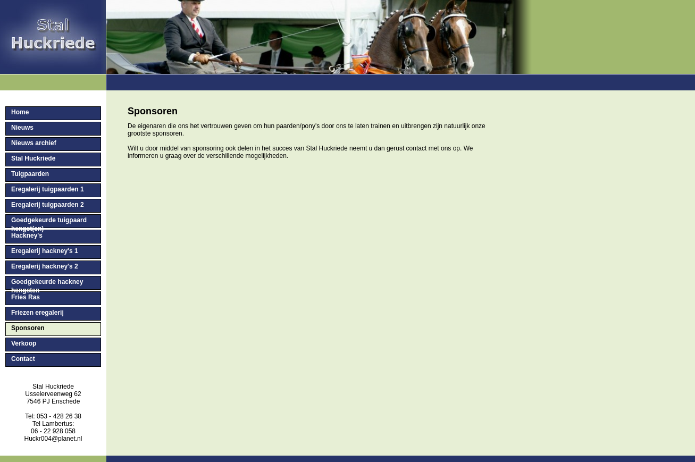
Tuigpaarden (30, 174)
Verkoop (23, 343)
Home (20, 112)
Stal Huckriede (33, 158)
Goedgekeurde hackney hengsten (47, 284)
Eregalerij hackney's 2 (44, 266)
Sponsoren (28, 328)
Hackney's (27, 235)
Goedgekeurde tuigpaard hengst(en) (49, 222)
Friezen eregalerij (37, 312)
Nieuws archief (33, 143)
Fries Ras (25, 297)
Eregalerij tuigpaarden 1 (47, 189)
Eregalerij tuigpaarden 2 (47, 204)
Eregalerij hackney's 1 (44, 251)
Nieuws (22, 127)
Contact (23, 359)
